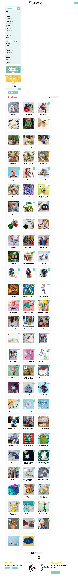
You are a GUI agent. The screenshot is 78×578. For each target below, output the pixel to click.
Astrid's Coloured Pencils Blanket (13, 214)
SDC (34, 119)
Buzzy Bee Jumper (13, 361)
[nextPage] (41, 553)
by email (10, 565)
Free (49, 104)
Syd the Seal (13, 548)
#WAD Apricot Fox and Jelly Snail (13, 180)
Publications (23, 4)
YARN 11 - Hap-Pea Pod (43, 513)
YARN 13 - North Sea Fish (28, 445)
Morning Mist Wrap (13, 328)
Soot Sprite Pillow (43, 213)
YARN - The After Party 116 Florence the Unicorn (28, 480)
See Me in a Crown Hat (28, 328)
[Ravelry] (17, 568)
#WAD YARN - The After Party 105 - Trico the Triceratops (28, 378)
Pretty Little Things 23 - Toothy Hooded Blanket (43, 446)
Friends (59, 4)
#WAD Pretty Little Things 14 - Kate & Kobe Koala (43, 497)
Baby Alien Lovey (13, 163)
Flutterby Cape (28, 394)
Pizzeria (28, 213)
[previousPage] (26, 553)
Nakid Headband (43, 130)
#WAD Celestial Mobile (13, 312)
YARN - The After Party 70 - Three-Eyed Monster (43, 197)
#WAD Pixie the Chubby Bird (28, 147)
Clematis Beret (28, 196)
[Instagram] (11, 568)
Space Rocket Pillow (43, 247)
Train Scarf (13, 462)
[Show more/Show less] (13, 23)
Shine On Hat (43, 328)
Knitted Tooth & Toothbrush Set (28, 361)
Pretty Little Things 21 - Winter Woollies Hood (43, 463)
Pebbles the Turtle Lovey (28, 163)
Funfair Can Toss (13, 263)
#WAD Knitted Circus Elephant (43, 312)
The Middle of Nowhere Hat (13, 428)
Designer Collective (52, 4)
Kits (17, 4)
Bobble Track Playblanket (13, 496)
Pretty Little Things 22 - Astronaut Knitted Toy (28, 463)
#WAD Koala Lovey (28, 513)
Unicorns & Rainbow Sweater (43, 479)
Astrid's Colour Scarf (28, 247)
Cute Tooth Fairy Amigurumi (13, 377)
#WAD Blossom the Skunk (13, 147)
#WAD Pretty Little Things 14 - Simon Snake (13, 514)
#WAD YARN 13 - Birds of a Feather (28, 429)
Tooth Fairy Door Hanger (43, 361)
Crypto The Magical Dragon (43, 296)
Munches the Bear (43, 179)
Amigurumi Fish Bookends (13, 345)
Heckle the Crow (43, 147)
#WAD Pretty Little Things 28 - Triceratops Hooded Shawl (43, 411)
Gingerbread (13, 296)
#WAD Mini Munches (28, 179)
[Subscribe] (55, 572)
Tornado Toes (13, 479)
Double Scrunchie (28, 114)
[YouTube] (9, 568)
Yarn (14, 4)
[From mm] (10, 41)
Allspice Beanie (43, 530)
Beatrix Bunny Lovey (13, 196)
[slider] (6, 39)
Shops (70, 4)
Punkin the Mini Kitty (43, 163)
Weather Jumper (28, 548)
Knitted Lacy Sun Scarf (28, 312)
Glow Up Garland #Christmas (28, 231)
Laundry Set (43, 263)
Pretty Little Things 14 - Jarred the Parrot (28, 497)
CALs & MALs (65, 4)
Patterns (9, 4)
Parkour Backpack (43, 394)
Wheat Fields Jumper (28, 130)
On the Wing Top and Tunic (43, 345)
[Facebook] (6, 568)
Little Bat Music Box (13, 394)
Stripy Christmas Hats (43, 377)
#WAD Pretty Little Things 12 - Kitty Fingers (13, 531)
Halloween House (28, 279)
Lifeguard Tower (13, 279)
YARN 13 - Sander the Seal (13, 445)
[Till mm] (17, 41)
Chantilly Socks (13, 247)
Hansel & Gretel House (43, 279)
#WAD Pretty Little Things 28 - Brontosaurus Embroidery (28, 411)
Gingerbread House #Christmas (28, 263)
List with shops (11, 92)
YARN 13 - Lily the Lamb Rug (43, 428)
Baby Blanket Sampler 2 (43, 114)
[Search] (11, 8)
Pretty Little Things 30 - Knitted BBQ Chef (13, 411)
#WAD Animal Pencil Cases (13, 130)
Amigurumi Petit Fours (43, 231)
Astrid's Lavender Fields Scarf (28, 296)
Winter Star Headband (28, 530)
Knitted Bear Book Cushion (28, 345)
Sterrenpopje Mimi (13, 231)
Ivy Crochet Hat (13, 114)
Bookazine (48, 219)
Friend (49, 349)
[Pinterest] (14, 568)
